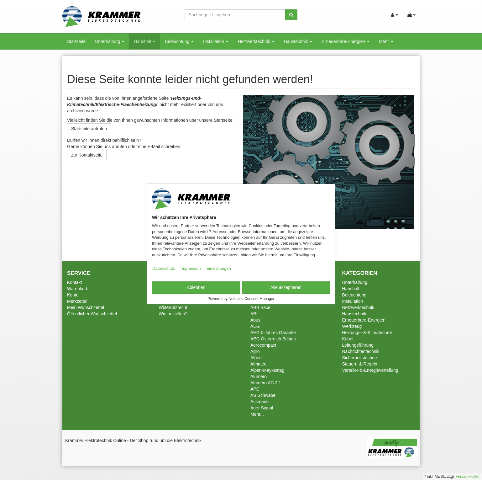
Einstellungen (219, 268)
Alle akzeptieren (285, 287)
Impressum (191, 268)
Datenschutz (163, 268)
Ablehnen (196, 287)
